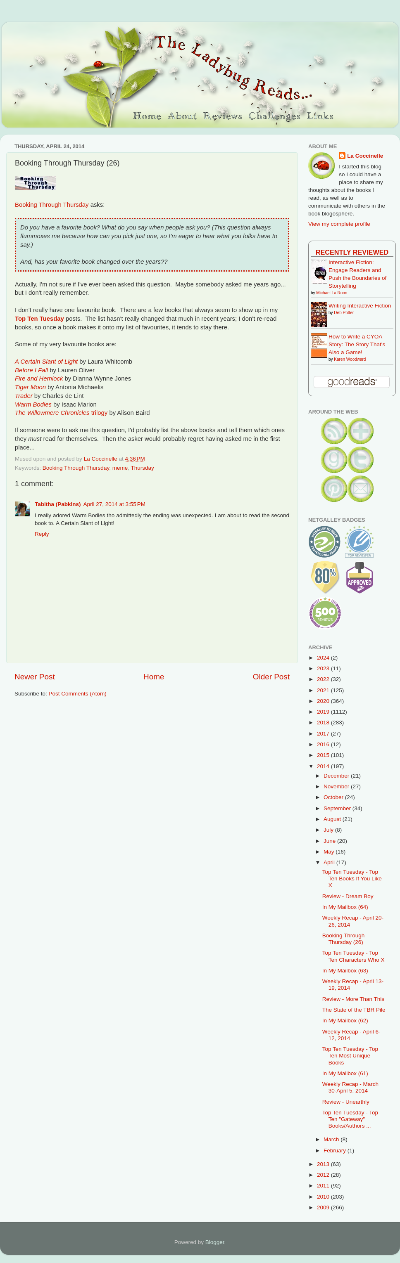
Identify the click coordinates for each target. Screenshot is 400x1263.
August (333, 819)
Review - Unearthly (345, 1102)
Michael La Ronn (331, 293)
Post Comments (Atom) (78, 694)
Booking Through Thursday (52, 204)
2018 (324, 722)
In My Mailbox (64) (345, 907)
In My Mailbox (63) (345, 970)
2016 (324, 744)
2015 (324, 755)
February (336, 1150)
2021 (324, 690)
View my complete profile (339, 224)
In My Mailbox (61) (345, 1073)
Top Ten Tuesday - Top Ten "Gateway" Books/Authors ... (350, 1119)
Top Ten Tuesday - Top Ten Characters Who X (353, 956)
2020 (324, 701)
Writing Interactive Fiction (360, 306)
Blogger (214, 1242)
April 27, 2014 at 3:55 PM (114, 504)
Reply (42, 534)
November (337, 786)
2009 (324, 1207)
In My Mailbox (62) (345, 1020)
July (329, 830)
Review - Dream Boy (348, 896)
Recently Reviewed (352, 252)
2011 (324, 1186)
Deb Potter (344, 312)
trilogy (61, 412)
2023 (324, 668)
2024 (324, 658)
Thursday (142, 468)
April (330, 862)
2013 (324, 1164)
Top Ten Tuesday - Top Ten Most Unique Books (350, 1055)
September (338, 808)
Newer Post (34, 676)
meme (120, 468)
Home (153, 676)
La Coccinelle (365, 156)
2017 (324, 734)
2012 (324, 1175)
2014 (324, 766)
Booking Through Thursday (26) (343, 938)
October (334, 797)
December (337, 776)
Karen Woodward (350, 359)
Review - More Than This (353, 999)
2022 (324, 679)
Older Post (271, 676)
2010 (324, 1197)
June (330, 841)
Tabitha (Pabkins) (58, 504)
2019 (324, 712)
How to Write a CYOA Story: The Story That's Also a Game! (357, 344)
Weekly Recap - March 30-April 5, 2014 (350, 1087)
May (330, 852)
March (332, 1139)
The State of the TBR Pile (354, 1010)
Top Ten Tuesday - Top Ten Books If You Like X (352, 878)
